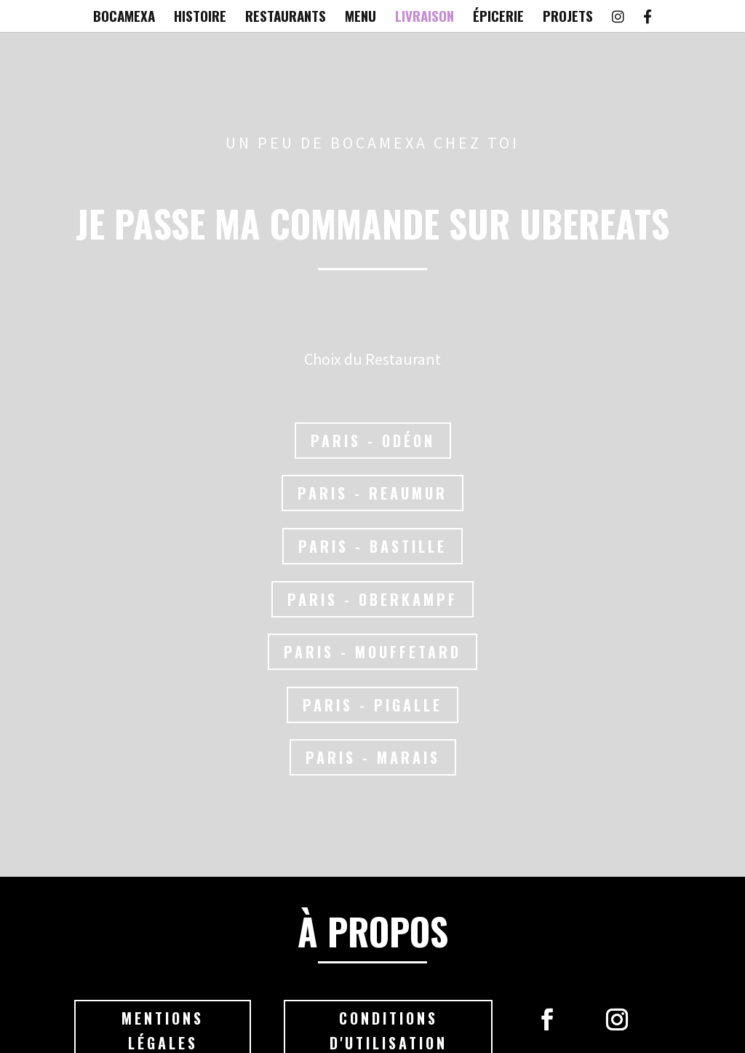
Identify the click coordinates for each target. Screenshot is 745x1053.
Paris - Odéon (372, 440)
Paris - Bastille (373, 546)
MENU (360, 17)
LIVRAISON (424, 17)
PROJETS (568, 17)
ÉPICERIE (498, 17)
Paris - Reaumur (373, 493)
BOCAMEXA (124, 17)
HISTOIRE (200, 17)
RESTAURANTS (285, 17)
